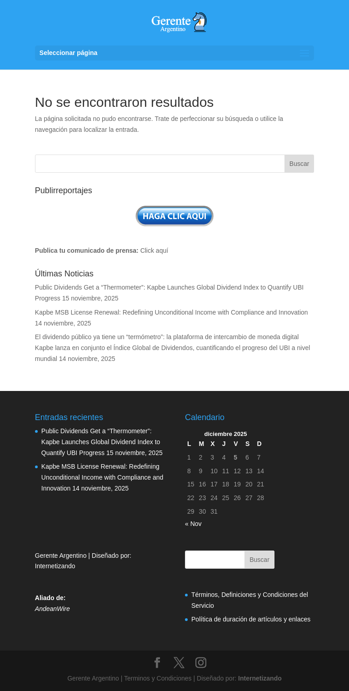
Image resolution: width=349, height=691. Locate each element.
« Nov (193, 523)
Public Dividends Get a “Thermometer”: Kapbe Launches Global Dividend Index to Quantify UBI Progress (100, 441)
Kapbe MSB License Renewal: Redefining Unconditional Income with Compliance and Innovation (171, 312)
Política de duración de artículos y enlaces (250, 619)
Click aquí (154, 250)
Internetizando (55, 566)
